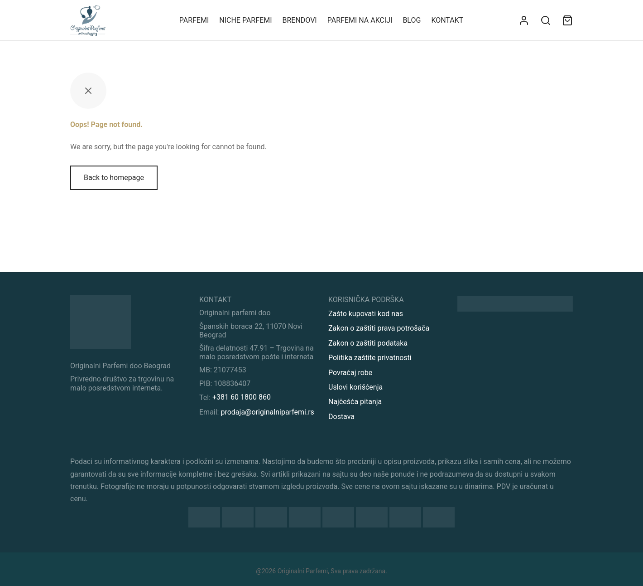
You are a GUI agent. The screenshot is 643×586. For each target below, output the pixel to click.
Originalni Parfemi (303, 571)
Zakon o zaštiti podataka (368, 343)
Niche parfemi (245, 20)
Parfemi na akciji (360, 20)
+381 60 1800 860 (241, 397)
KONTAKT (447, 20)
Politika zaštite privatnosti (370, 357)
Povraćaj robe (350, 372)
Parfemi (194, 20)
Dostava (341, 416)
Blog (412, 20)
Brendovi (299, 20)
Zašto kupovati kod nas (365, 313)
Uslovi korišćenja (355, 387)
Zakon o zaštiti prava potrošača (378, 328)
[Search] (545, 20)
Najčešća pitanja (355, 401)
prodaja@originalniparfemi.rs (267, 412)
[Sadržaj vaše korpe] (567, 20)
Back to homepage (114, 177)
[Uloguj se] (523, 20)
